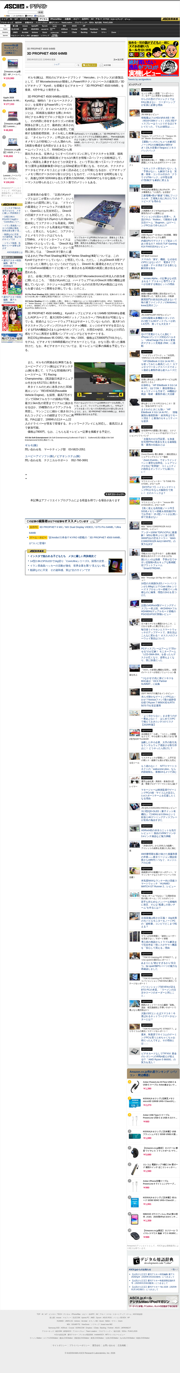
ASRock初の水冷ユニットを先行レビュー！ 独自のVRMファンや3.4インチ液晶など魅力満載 (158, 833)
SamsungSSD (52, 29)
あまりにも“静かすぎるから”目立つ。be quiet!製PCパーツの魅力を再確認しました (159, 966)
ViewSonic (94, 29)
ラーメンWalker (36, 1338)
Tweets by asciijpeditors (139, 79)
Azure (44, 32)
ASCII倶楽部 (170, 19)
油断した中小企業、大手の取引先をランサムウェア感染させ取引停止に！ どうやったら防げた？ (159, 745)
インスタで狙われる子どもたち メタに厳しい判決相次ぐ (63, 556)
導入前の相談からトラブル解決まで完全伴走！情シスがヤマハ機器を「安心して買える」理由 (159, 945)
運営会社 (96, 1345)
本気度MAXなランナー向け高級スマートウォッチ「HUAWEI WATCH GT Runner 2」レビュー (159, 883)
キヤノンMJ (25, 36)
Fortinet (94, 32)
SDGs (91, 22)
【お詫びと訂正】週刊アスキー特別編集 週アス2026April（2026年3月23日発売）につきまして (153, 1275)
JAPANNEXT (35, 35)
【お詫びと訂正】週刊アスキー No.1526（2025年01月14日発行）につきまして (154, 1288)
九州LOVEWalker (112, 1338)
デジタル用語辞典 (86, 1335)
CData (74, 32)
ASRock (64, 29)
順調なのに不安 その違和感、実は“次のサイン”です (60, 570)
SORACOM (80, 1328)
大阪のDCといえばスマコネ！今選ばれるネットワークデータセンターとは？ (159, 1016)
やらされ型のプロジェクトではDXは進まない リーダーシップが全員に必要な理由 (158, 102)
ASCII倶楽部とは (15, 252)
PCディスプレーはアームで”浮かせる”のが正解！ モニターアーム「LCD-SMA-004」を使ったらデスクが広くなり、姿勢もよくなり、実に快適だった (158, 654)
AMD (25, 29)
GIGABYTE (44, 29)
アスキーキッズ (7, 22)
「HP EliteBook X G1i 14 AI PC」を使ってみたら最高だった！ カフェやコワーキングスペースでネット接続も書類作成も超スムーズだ (159, 365)
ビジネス (24, 19)
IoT (16, 19)
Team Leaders (91, 1331)
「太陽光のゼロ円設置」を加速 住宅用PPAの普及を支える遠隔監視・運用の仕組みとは (159, 442)
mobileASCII (99, 1335)
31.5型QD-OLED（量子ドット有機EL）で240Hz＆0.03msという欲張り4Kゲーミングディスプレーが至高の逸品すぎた (159, 815)
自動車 (68, 19)
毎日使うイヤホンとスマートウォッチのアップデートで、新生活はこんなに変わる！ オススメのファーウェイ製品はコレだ (159, 634)
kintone (35, 32)
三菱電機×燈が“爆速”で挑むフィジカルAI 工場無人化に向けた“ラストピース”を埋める (159, 198)
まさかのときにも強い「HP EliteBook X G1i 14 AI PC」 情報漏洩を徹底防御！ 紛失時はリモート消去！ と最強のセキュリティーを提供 (159, 415)
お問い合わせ (109, 1345)
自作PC (85, 19)
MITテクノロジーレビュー (115, 1335)
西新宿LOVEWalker (81, 1338)
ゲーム (127, 19)
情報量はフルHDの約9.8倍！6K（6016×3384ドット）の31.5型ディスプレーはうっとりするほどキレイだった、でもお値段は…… (159, 122)
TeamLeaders (66, 22)
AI (11, 19)
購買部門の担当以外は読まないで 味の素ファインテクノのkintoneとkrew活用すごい (160, 302)
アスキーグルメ (42, 22)
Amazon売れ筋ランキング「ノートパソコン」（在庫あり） (11, 49)
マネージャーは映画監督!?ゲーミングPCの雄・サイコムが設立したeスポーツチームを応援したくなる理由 (158, 794)
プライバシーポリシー (79, 1345)
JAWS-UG (69, 1321)
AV (92, 19)
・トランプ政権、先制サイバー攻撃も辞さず (11, 245)
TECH (34, 19)
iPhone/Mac (56, 19)
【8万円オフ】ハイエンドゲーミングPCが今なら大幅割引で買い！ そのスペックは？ (158, 490)
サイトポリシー (59, 1345)
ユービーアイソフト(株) (39, 456)
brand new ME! (106, 1324)
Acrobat (25, 32)
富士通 (15, 26)
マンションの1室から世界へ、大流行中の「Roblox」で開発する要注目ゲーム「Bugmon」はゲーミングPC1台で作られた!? (159, 221)
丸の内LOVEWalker (127, 1338)
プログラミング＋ (105, 1331)
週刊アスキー (54, 22)
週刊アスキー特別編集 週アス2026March (12, 300)
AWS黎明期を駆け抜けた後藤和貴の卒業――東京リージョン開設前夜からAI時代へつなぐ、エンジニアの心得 (159, 858)
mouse (25, 26)
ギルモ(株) (31, 445)
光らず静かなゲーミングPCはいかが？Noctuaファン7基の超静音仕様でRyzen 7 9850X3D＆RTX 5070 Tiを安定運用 (158, 701)
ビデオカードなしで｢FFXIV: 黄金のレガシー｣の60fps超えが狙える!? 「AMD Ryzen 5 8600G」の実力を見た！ (159, 1058)
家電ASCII (29, 22)
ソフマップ (45, 36)
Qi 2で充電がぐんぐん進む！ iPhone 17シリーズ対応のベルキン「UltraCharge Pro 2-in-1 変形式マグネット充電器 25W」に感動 (158, 340)
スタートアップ (116, 19)
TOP (38, 1314)
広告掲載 (122, 1345)
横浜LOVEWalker (66, 1338)
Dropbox (64, 32)
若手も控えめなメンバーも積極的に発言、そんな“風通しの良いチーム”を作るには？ (159, 904)
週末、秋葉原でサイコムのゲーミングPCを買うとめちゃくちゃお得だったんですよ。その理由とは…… (159, 1039)
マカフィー (15, 36)
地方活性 (98, 22)
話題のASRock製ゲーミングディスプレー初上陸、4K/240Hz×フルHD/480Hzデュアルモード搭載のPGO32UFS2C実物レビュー (159, 610)
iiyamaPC (34, 26)
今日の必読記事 (60, 1335)
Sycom (45, 26)
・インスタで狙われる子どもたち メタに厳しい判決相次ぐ (11, 210)
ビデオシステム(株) (68, 456)
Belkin (103, 29)
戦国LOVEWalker (142, 1338)
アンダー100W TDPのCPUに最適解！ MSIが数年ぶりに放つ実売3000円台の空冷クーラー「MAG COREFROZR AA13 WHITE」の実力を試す (159, 538)
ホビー (76, 19)
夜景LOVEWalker (97, 1338)
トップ (4, 19)
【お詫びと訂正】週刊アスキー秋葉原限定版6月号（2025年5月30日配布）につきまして (153, 1281)
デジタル (36, 6)
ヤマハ (103, 32)
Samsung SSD (54, 1328)
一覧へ (174, 1269)
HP (84, 26)
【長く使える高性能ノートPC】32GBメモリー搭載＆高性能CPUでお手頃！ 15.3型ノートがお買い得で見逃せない (159, 512)
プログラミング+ (81, 22)
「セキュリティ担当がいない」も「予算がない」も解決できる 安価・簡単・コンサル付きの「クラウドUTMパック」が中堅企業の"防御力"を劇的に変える (159, 174)
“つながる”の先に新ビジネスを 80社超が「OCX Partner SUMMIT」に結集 (158, 681)
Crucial (74, 29)
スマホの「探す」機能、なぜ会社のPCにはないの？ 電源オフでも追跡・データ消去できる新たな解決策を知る (159, 263)
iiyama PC (85, 1318)
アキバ (98, 19)
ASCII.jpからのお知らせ (140, 1269)
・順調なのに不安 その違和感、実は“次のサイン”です (11, 237)
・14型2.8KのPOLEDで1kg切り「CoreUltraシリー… (11, 219)
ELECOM (15, 29)
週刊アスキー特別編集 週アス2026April (12, 263)
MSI (64, 26)
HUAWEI (84, 29)
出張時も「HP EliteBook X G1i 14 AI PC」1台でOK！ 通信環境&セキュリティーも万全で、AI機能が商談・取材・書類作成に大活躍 (159, 389)
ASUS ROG (35, 29)
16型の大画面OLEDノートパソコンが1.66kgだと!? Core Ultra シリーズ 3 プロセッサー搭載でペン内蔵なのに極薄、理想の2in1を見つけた (159, 589)
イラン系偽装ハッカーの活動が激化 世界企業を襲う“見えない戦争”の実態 (73, 565)
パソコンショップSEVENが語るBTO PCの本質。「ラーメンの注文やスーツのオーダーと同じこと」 (158, 991)
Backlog (84, 32)
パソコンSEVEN (54, 25)
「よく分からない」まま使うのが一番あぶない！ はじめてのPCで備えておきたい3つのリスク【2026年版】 (159, 720)
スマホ (106, 19)
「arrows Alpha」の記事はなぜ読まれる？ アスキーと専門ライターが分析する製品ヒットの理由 (158, 281)
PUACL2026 (108, 22)
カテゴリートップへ (114, 494)
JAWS (15, 32)
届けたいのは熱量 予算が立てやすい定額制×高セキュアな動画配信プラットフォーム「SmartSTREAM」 (159, 564)
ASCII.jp (14, 6)
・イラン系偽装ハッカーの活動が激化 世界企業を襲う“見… (11, 228)
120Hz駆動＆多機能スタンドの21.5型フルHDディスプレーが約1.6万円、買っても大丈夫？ (158, 321)
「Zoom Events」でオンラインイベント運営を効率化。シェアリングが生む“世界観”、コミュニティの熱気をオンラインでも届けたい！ (159, 466)
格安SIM (18, 22)
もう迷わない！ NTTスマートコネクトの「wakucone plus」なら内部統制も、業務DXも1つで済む (159, 769)
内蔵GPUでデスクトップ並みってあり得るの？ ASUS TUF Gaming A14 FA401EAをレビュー (159, 243)
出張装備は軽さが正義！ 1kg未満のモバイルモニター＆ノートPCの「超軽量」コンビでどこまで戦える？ (159, 922)
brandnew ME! (54, 35)
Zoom (113, 32)
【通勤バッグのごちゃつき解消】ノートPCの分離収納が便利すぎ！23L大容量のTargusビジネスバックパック (159, 146)
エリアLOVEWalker (50, 1338)
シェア (57, 64)
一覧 (77, 65)
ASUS (74, 26)
